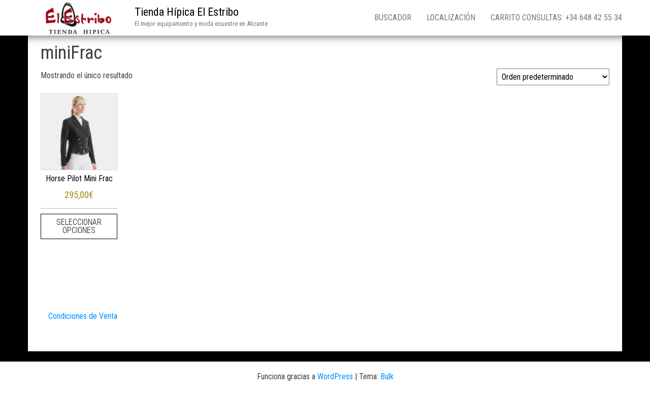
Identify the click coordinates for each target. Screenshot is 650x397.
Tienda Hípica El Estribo (187, 12)
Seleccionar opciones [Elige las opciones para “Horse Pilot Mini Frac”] (79, 226)
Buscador (392, 17)
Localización (451, 17)
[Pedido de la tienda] (553, 77)
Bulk (387, 376)
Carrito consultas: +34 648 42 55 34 (556, 17)
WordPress (335, 376)
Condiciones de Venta (82, 316)
